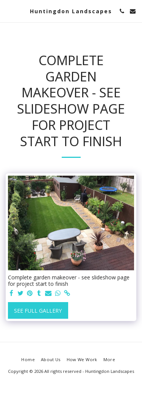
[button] (8, 11)
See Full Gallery (38, 310)
